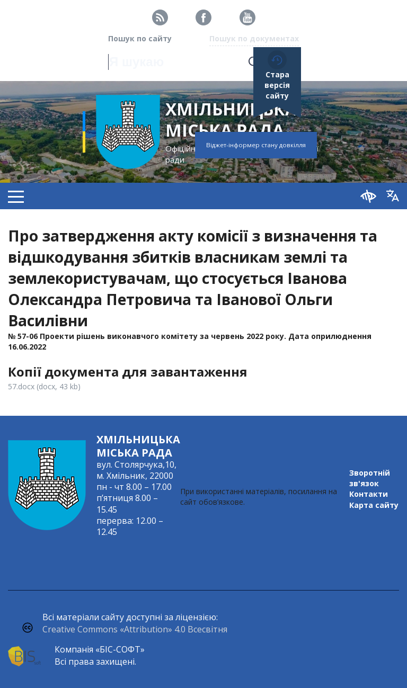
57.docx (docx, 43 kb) (44, 386)
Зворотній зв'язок (369, 478)
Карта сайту (374, 505)
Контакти (368, 494)
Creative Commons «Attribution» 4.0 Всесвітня (134, 629)
